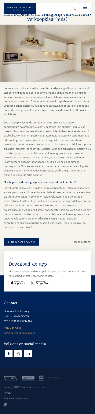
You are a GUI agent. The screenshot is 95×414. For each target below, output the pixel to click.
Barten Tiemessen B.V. (33, 387)
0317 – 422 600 (12, 328)
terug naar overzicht (23, 242)
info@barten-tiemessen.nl (19, 332)
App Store (18, 283)
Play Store (39, 283)
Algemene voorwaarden (16, 398)
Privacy (7, 393)
